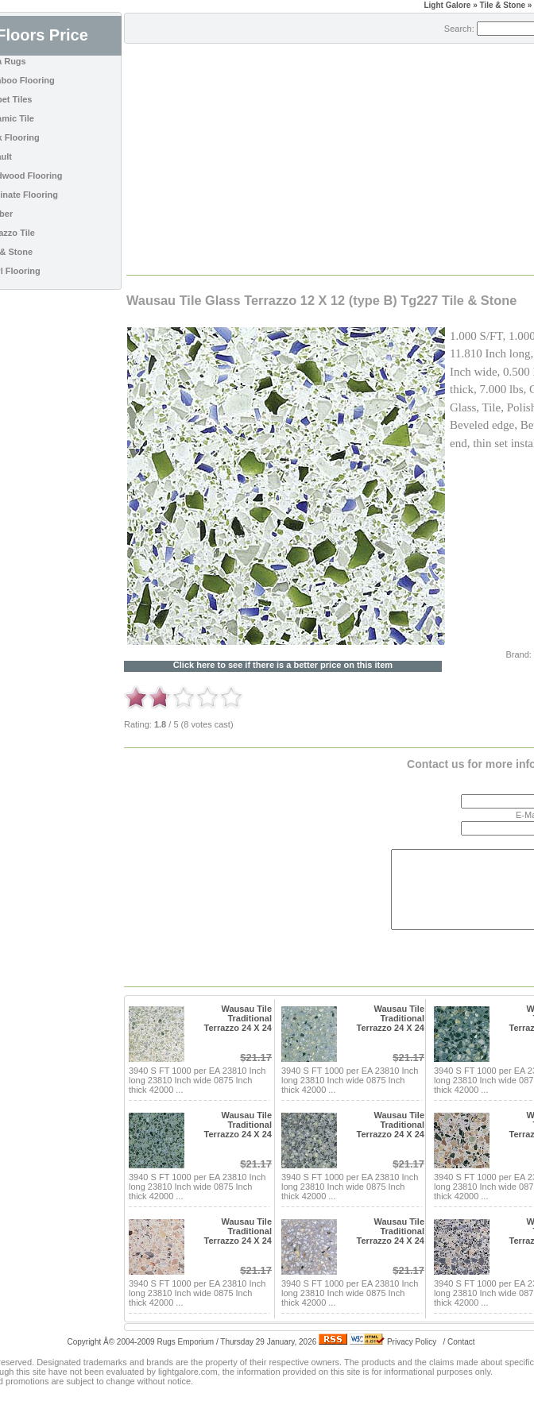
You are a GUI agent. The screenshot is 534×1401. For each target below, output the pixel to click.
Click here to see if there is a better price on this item (283, 665)
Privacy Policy (411, 1341)
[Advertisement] (306, 158)
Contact (460, 1341)
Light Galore (447, 5)
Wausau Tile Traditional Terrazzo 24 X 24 (238, 1018)
